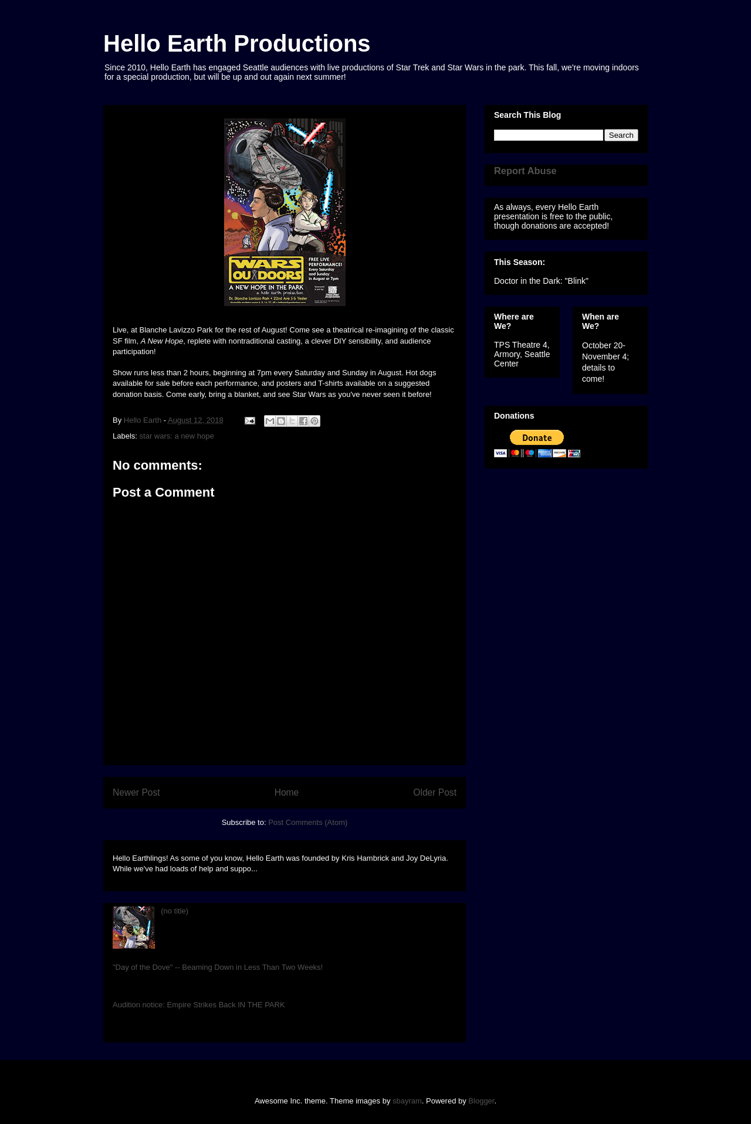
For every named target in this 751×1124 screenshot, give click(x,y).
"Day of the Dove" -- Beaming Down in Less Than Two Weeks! (218, 967)
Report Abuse (525, 170)
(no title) (174, 910)
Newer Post (136, 792)
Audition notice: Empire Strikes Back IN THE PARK (199, 1004)
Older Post (434, 792)
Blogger (481, 1100)
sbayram (407, 1100)
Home (287, 792)
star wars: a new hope (177, 436)
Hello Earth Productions (237, 43)
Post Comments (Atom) (307, 822)
